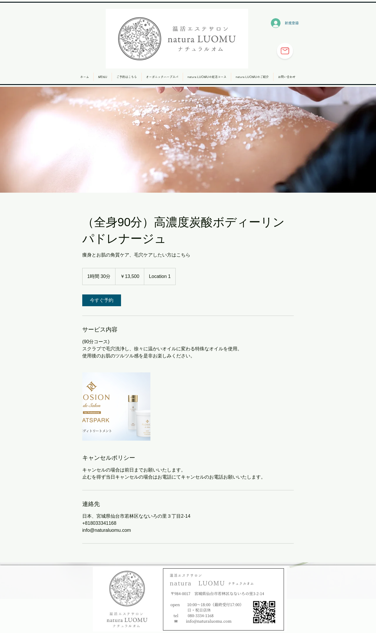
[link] (101, 300)
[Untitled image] (116, 406)
